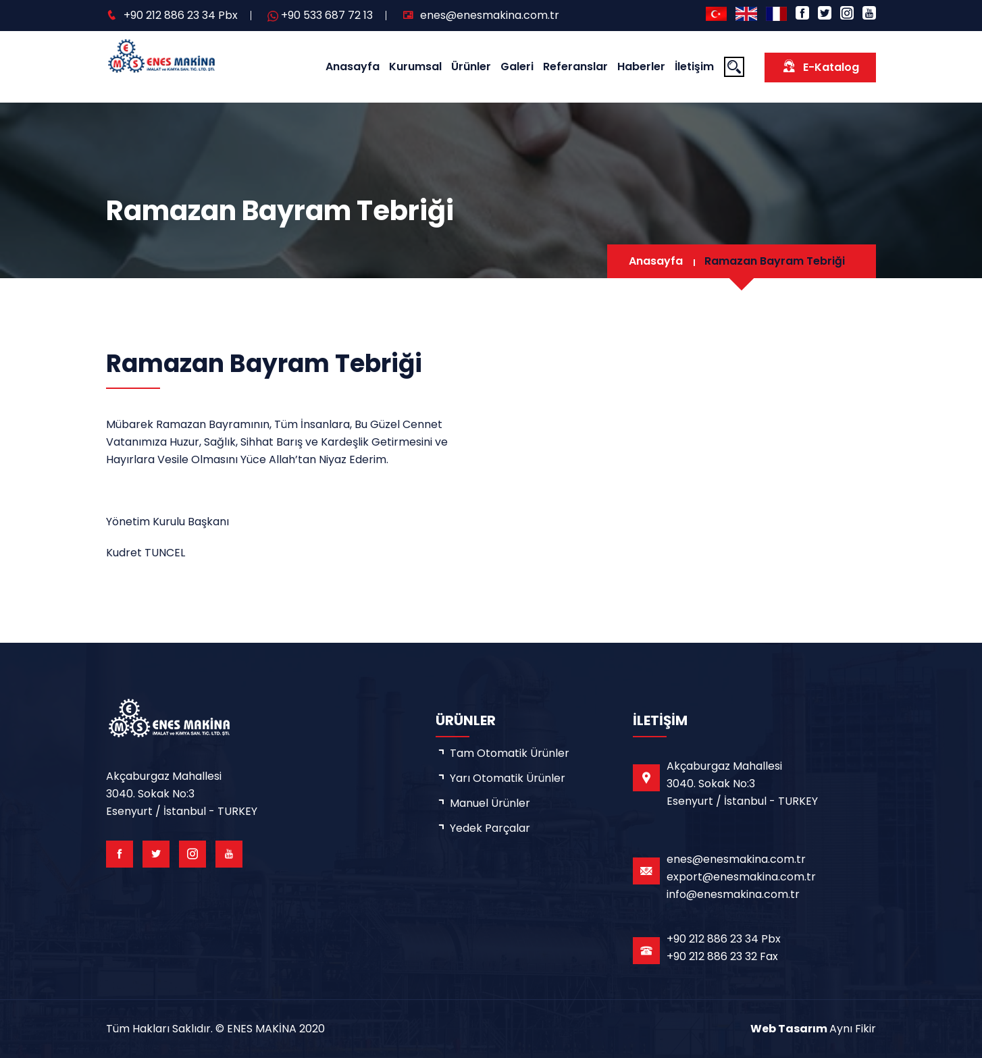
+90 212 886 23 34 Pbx (181, 15)
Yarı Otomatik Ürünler (507, 778)
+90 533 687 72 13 (327, 15)
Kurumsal (415, 66)
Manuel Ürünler (490, 803)
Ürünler (471, 66)
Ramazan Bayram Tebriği (774, 261)
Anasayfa (353, 66)
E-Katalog (820, 66)
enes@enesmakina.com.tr (489, 15)
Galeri (517, 66)
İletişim (694, 66)
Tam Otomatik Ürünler (509, 753)
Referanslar (575, 66)
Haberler (641, 66)
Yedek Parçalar (490, 828)
